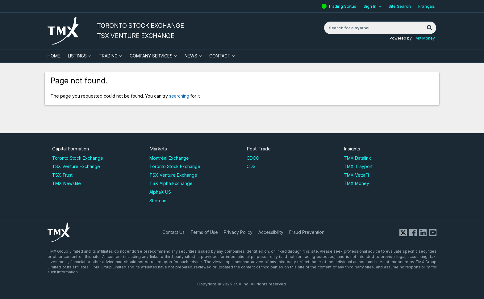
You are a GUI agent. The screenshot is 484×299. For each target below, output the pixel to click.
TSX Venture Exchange (76, 166)
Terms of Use (204, 232)
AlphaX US (160, 192)
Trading (108, 55)
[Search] (429, 28)
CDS (251, 166)
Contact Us (173, 232)
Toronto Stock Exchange (77, 158)
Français (426, 6)
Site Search (400, 6)
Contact (220, 55)
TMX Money (424, 38)
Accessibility (270, 232)
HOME (54, 55)
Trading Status (343, 6)
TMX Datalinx (357, 158)
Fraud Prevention (306, 232)
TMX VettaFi (356, 175)
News (191, 55)
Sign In (370, 6)
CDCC (253, 158)
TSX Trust (62, 175)
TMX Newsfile (66, 183)
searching (179, 96)
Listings (77, 55)
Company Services (151, 55)
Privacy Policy (238, 232)
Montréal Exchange (169, 158)
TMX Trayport (358, 166)
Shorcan (157, 200)
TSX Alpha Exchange (171, 183)
